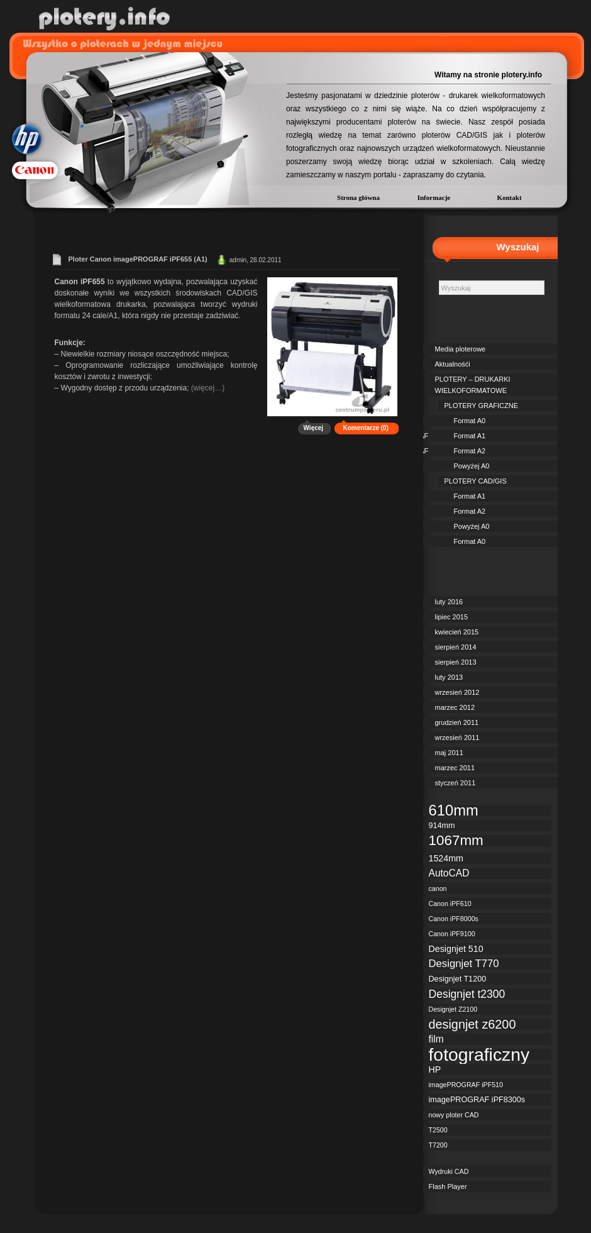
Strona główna (358, 197)
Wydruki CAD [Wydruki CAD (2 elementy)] (449, 1171)
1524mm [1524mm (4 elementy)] (446, 858)
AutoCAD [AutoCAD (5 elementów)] (449, 873)
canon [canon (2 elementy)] (438, 888)
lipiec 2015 (451, 617)
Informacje (434, 197)
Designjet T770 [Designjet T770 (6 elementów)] (464, 964)
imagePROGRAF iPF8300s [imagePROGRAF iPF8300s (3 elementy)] (477, 1099)
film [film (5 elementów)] (436, 1039)
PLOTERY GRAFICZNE (482, 405)
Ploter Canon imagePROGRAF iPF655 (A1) (138, 259)
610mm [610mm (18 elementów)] (453, 810)
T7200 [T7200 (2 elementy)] (438, 1145)
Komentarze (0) (366, 427)
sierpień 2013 (456, 662)
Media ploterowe (460, 349)
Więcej (314, 427)
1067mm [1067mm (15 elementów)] (456, 840)
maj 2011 (449, 752)
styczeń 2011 (455, 783)
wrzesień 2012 (457, 692)
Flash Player (448, 1186)
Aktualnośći (452, 364)
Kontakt (509, 197)
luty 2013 (449, 677)
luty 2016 (449, 601)
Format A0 (470, 420)
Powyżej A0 (472, 466)
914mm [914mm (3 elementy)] (442, 825)
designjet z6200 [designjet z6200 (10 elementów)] (472, 1024)
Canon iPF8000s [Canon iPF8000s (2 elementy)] (453, 918)
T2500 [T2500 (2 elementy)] (438, 1130)
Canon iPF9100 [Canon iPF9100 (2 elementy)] (452, 933)
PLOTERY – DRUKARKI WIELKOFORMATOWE (473, 384)
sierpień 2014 (456, 647)
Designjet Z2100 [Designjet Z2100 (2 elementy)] (453, 1009)
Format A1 (470, 436)
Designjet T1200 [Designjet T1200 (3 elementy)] (458, 979)
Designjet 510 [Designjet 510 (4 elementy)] (456, 949)
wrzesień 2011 (457, 737)
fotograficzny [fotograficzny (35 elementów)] (479, 1054)
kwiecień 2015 (457, 632)
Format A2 (470, 451)
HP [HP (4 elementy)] (435, 1069)
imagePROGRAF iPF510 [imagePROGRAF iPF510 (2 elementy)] (466, 1084)
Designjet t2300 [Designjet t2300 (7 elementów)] (467, 994)
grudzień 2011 (457, 722)
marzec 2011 (455, 767)
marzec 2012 (455, 707)
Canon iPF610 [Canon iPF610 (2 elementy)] (450, 903)
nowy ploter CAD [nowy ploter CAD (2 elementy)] (454, 1115)
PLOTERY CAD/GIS (476, 481)
